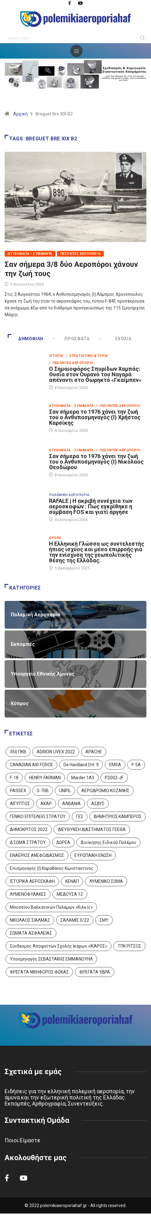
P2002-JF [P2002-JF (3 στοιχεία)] (114, 777)
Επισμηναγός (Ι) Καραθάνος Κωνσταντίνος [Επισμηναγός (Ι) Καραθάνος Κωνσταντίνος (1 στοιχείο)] (51, 868)
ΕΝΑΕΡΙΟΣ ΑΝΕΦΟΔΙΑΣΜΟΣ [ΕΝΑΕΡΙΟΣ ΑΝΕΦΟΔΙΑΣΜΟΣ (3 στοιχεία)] (37, 855)
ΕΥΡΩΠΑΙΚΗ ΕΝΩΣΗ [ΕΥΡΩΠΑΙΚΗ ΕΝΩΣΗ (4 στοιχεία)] (93, 855)
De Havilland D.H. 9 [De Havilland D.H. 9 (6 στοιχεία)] (81, 764)
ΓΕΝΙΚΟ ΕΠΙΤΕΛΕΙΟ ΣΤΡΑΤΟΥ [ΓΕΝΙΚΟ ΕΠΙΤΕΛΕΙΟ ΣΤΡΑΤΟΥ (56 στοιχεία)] (38, 816)
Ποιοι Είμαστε (22, 1140)
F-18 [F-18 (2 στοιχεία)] (14, 777)
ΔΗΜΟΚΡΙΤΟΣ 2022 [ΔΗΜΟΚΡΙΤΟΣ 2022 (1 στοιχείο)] (28, 829)
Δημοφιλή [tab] (25, 338)
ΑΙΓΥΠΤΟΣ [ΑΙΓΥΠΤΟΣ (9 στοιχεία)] (20, 803)
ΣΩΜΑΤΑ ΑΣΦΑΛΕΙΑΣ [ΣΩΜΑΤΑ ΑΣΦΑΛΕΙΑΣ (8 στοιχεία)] (31, 933)
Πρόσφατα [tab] (72, 338)
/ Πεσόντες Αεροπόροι (71, 363)
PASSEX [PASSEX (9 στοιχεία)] (18, 790)
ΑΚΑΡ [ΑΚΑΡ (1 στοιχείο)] (46, 803)
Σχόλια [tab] (115, 338)
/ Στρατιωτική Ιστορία (87, 356)
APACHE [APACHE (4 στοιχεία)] (93, 751)
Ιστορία (56, 356)
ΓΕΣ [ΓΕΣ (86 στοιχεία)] (79, 816)
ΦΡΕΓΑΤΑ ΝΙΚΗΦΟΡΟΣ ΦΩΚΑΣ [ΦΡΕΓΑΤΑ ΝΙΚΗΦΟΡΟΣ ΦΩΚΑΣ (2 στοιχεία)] (39, 972)
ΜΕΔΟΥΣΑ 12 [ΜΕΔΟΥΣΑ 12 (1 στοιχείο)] (70, 894)
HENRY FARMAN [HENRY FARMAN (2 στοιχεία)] (45, 777)
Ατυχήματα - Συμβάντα (30, 254)
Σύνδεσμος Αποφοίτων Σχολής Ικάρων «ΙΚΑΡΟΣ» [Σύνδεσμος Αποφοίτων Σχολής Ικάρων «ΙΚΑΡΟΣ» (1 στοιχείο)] (58, 946)
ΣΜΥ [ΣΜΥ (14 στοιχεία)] (104, 920)
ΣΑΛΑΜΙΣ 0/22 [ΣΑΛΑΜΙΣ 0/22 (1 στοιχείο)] (74, 920)
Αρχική (20, 113)
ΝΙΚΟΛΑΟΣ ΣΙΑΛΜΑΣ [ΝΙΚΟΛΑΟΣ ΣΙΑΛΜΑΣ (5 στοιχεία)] (30, 920)
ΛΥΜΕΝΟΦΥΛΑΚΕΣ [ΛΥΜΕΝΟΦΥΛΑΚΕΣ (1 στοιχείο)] (28, 894)
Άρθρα (55, 538)
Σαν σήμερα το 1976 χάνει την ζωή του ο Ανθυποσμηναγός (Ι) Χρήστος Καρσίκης (95, 417)
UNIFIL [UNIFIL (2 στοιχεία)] (65, 790)
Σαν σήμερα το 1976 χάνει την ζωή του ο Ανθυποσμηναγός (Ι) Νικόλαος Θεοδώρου (96, 461)
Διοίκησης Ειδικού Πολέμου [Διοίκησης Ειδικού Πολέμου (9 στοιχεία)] (108, 842)
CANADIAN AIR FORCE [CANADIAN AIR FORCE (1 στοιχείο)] (31, 764)
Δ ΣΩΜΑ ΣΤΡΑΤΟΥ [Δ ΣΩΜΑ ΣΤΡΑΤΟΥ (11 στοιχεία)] (28, 842)
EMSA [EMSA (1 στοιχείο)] (115, 764)
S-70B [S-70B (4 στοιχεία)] (43, 790)
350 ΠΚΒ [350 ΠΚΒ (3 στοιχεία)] (18, 751)
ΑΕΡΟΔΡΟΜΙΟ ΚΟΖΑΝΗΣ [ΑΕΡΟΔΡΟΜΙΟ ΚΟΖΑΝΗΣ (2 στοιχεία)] (105, 790)
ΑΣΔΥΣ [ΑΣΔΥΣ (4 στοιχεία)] (97, 803)
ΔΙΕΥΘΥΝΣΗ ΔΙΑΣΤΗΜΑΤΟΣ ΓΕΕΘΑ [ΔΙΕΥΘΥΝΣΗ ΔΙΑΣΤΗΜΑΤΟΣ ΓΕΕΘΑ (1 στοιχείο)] (92, 829)
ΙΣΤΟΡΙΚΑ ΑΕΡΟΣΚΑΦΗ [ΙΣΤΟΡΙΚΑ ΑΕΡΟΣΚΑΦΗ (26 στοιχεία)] (32, 881)
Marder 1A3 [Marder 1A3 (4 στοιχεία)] (82, 777)
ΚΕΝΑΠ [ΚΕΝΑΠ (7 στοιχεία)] (72, 881)
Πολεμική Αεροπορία (69, 495)
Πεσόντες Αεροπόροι (80, 254)
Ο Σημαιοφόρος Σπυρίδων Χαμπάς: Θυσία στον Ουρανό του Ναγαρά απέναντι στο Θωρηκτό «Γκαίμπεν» (95, 374)
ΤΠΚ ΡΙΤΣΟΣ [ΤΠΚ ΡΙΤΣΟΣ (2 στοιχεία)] (129, 946)
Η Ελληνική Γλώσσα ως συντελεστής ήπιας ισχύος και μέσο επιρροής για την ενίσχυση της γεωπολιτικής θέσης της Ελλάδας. (96, 552)
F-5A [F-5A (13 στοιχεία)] (136, 764)
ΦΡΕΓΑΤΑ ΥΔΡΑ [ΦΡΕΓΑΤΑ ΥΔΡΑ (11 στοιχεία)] (94, 972)
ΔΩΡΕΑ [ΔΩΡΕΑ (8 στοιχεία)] (63, 842)
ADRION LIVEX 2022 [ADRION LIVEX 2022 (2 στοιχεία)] (56, 751)
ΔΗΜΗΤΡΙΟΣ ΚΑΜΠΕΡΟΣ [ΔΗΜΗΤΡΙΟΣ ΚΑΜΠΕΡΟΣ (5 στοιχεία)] (117, 816)
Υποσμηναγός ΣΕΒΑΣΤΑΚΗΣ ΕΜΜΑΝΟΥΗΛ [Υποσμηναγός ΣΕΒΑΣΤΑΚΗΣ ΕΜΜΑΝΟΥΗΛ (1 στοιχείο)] (51, 959)
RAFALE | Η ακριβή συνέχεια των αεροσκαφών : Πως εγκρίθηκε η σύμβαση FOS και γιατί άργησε (91, 506)
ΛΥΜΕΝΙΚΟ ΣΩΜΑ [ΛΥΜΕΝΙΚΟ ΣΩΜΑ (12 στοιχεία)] (106, 881)
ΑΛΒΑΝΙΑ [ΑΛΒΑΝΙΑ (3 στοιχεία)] (71, 803)
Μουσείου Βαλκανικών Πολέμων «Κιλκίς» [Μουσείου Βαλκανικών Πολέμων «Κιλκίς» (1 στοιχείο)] (51, 907)
